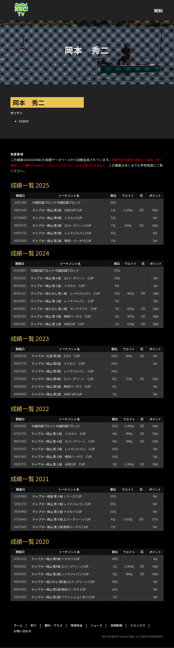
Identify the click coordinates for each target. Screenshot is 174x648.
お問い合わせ (22, 631)
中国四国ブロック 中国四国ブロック (56, 202)
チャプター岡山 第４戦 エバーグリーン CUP (62, 278)
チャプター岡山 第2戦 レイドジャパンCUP (61, 233)
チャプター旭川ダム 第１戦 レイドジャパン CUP (65, 293)
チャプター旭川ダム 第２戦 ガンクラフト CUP (64, 309)
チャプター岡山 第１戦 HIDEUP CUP (57, 324)
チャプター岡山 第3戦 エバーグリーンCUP (61, 225)
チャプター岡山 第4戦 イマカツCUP (57, 218)
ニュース (96, 625)
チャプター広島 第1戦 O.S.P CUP (56, 356)
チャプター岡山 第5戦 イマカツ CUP (58, 363)
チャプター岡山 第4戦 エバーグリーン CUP (62, 379)
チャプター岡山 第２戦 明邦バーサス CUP (61, 316)
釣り (34, 625)
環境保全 (77, 625)
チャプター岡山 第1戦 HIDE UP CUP (57, 394)
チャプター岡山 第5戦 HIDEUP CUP (57, 210)
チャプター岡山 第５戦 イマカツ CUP (58, 286)
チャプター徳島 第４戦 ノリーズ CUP (57, 496)
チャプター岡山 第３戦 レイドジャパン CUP (62, 301)
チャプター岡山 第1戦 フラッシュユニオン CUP (63, 597)
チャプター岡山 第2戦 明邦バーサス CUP (61, 386)
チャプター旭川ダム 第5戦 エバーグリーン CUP (62, 582)
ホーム (18, 625)
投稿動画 (116, 625)
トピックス (137, 625)
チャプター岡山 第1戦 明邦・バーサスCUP (61, 241)
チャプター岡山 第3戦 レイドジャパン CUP (63, 371)
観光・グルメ (54, 625)
